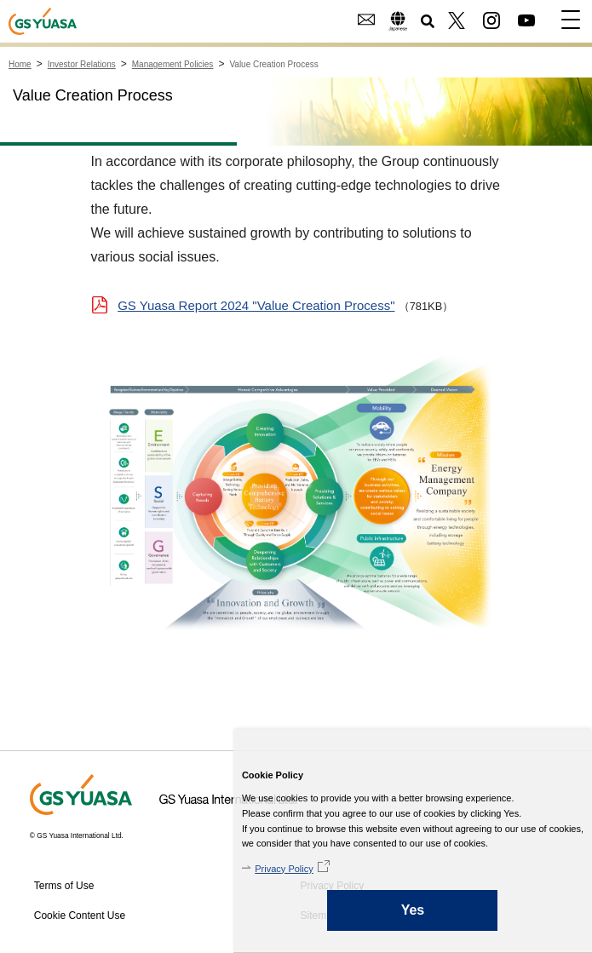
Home (20, 64)
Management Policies (173, 64)
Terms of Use (64, 886)
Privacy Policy (284, 869)
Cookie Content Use (79, 915)
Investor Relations (82, 64)
